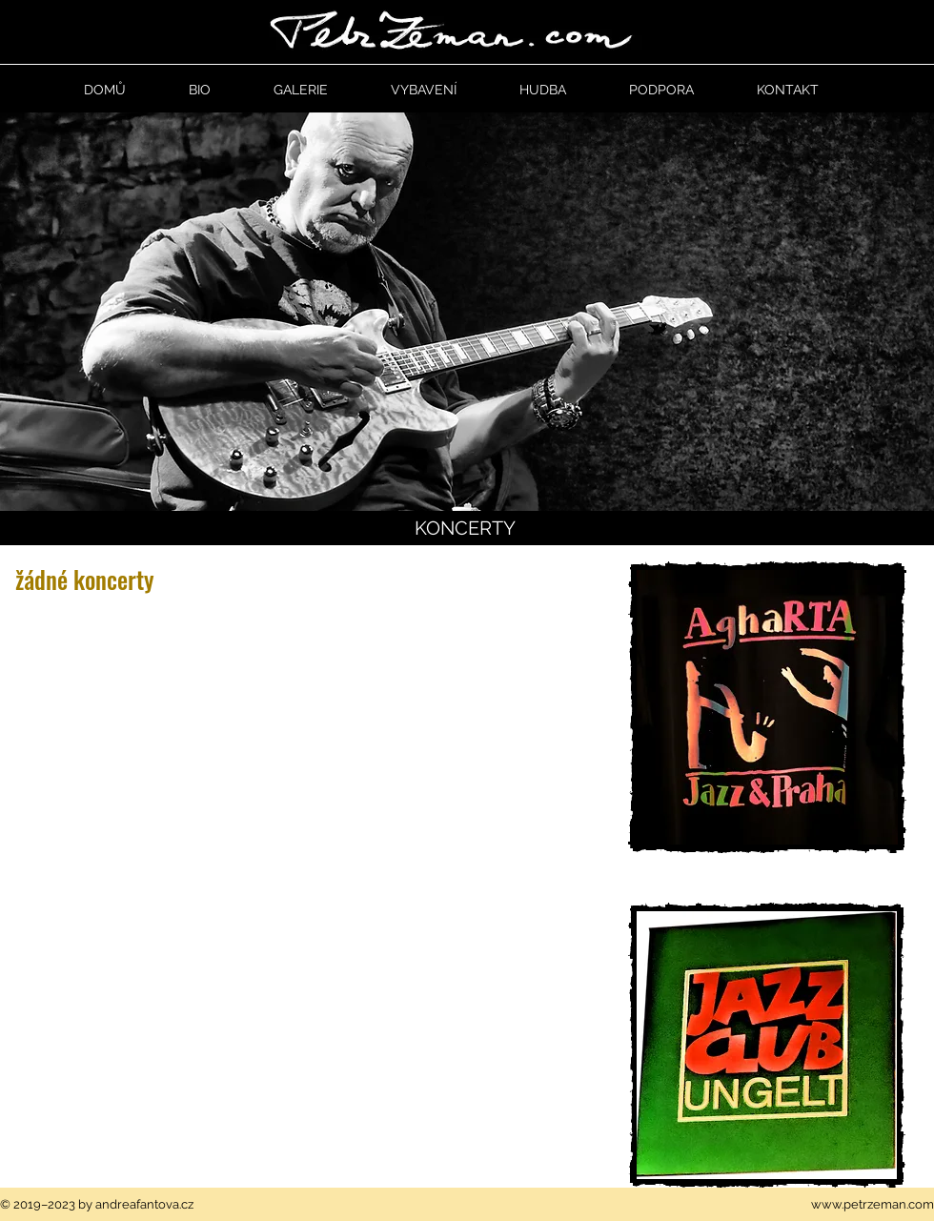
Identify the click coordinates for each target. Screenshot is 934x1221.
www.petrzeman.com (872, 1204)
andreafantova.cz (144, 1204)
